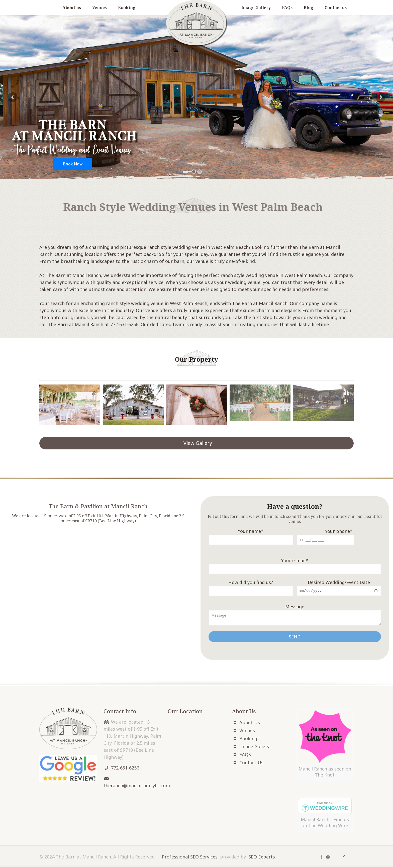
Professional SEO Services (190, 857)
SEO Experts (261, 857)
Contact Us (251, 763)
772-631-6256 (124, 324)
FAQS (245, 755)
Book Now (73, 163)
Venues (247, 731)
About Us (249, 723)
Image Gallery (254, 747)
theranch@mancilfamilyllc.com (137, 786)
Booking (248, 739)
